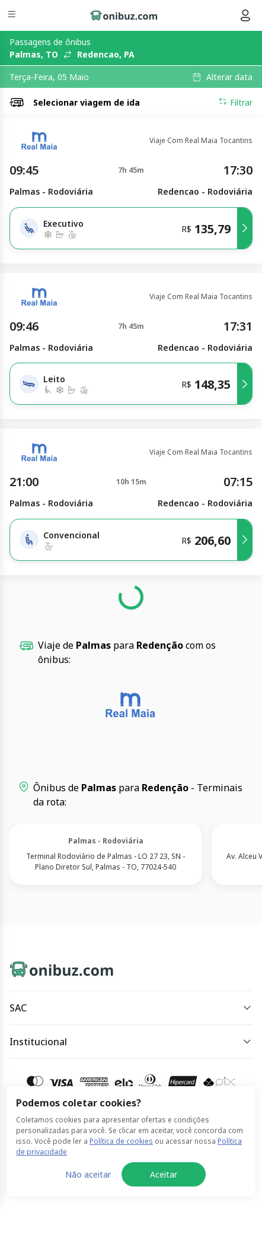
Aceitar (163, 1174)
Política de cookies (121, 1141)
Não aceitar (88, 1174)
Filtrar (235, 102)
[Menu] (12, 15)
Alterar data (229, 77)
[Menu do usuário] (245, 15)
